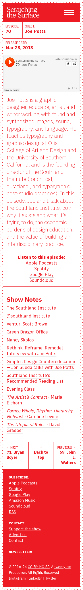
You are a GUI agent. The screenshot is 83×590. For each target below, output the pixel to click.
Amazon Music (22, 500)
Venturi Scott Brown (27, 324)
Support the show (25, 528)
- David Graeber (33, 427)
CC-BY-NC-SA (39, 567)
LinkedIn (35, 578)
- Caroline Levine (40, 413)
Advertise (18, 534)
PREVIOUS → (66, 455)
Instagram (17, 578)
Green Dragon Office (27, 332)
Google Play (41, 274)
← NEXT (16, 453)
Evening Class (21, 389)
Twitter (50, 578)
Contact (16, 540)
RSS (12, 511)
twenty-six (62, 567)
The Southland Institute (31, 308)
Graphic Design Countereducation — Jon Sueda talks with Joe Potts (41, 364)
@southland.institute (28, 316)
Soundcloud (41, 280)
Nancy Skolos (20, 340)
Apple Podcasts (42, 263)
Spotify (41, 269)
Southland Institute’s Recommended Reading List (35, 378)
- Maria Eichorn (34, 400)
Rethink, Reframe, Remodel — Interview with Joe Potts (37, 351)
